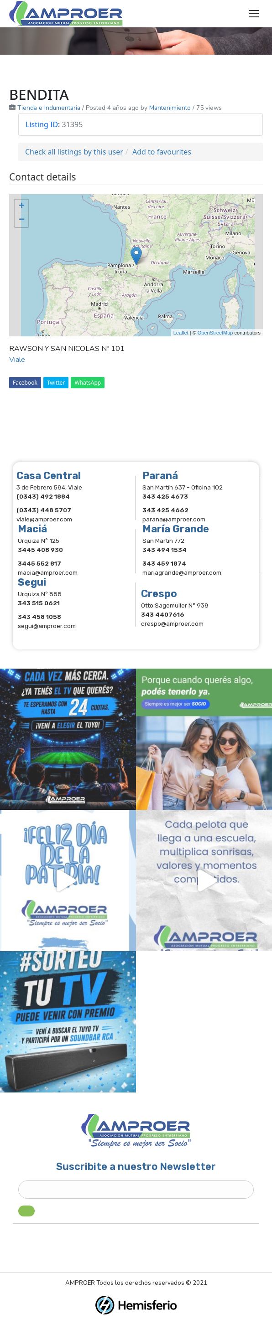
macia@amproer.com (48, 572)
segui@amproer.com (47, 625)
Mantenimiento (170, 107)
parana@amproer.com (173, 519)
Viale (17, 360)
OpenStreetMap (215, 332)
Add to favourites (161, 152)
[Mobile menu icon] (254, 14)
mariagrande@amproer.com (181, 572)
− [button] (22, 220)
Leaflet (180, 332)
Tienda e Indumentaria (48, 107)
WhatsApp (87, 382)
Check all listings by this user (74, 152)
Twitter (56, 382)
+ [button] (22, 206)
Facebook (25, 382)
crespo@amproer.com (172, 623)
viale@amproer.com (44, 519)
